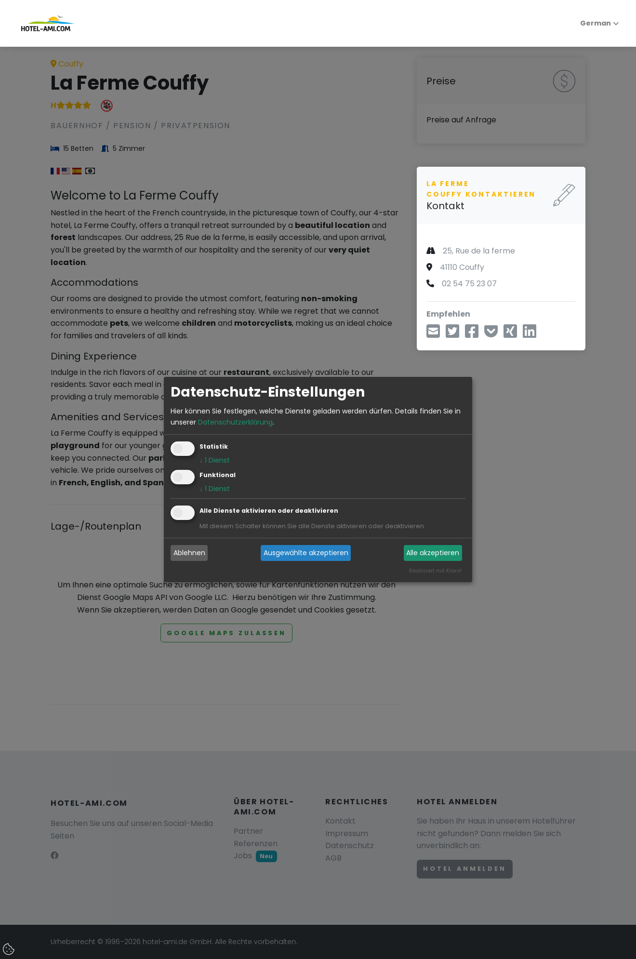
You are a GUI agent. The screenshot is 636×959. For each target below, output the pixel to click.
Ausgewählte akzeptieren (306, 553)
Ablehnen (189, 553)
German (590, 23)
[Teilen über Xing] (510, 334)
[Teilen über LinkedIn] (529, 334)
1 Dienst (214, 460)
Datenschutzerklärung (235, 422)
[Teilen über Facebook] (471, 334)
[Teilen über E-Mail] (433, 334)
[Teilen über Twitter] (452, 334)
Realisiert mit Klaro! (435, 570)
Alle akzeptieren (432, 553)
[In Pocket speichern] (491, 334)
